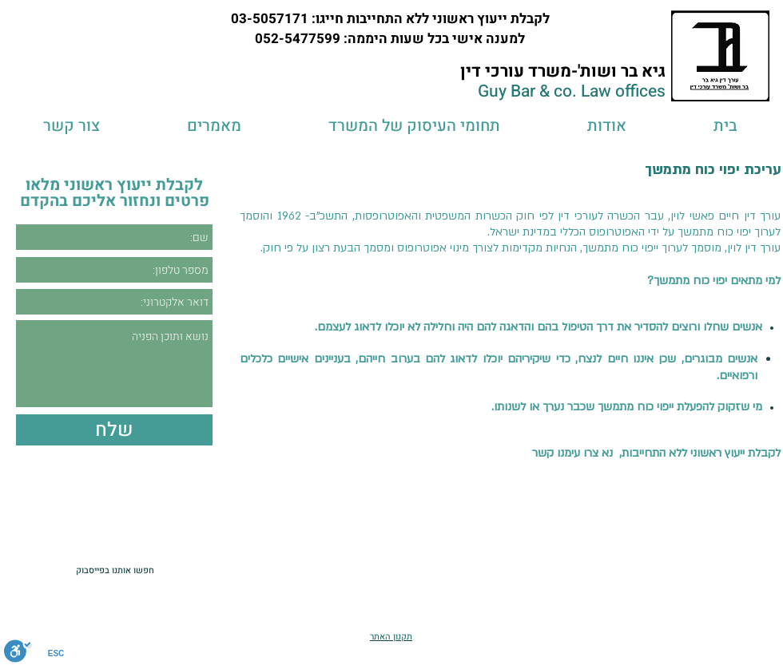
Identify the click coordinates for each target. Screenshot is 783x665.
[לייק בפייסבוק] (39, 570)
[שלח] (114, 429)
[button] (413, 126)
